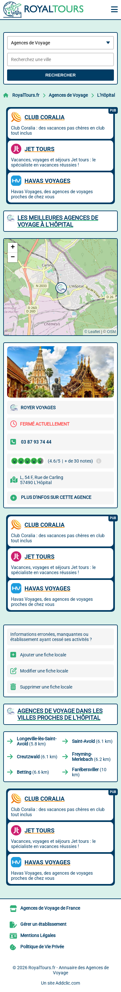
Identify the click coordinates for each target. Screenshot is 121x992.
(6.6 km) (33, 772)
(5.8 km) (36, 741)
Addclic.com (67, 983)
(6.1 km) (92, 741)
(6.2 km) (91, 757)
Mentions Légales (37, 935)
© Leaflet (92, 331)
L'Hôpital (106, 95)
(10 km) (89, 772)
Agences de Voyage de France (50, 908)
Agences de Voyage (68, 95)
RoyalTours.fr (25, 95)
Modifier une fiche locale (44, 670)
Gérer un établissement (43, 924)
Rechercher (60, 75)
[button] (60, 287)
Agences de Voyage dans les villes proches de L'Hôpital (60, 714)
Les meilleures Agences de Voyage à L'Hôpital (57, 221)
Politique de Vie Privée (42, 946)
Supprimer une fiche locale (46, 687)
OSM (111, 331)
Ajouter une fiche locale (43, 654)
